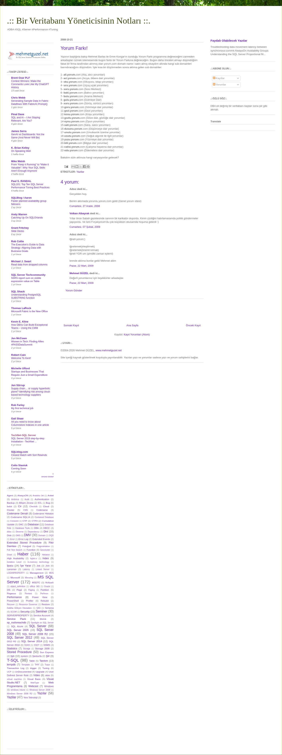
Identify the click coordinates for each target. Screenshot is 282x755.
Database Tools (22, 528)
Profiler (29, 600)
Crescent (14, 521)
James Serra (18, 131)
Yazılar (41, 693)
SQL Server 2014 (31, 641)
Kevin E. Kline (19, 321)
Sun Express (47, 652)
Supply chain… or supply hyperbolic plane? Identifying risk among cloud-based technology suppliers (30, 391)
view (47, 675)
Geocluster (45, 550)
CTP (24, 521)
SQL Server (37, 626)
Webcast (33, 686)
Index (45, 558)
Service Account (41, 615)
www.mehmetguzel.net (109, 350)
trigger (33, 668)
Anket (51, 495)
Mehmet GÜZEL (79, 273)
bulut (9, 506)
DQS (51, 535)
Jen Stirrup (18, 385)
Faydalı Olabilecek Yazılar (229, 40)
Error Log (23, 539)
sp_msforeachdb (16, 622)
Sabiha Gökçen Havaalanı (19, 608)
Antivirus (15, 499)
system (24, 656)
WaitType (34, 683)
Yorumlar (219, 84)
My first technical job (22, 408)
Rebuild (45, 600)
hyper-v (33, 558)
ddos (9, 532)
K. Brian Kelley (20, 147)
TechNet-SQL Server (23, 435)
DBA (36, 528)
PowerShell (13, 600)
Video (36, 675)
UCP (9, 672)
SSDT (36, 645)
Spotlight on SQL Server (42, 623)
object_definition (18, 586)
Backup (11, 502)
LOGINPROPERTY (16, 573)
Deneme (19, 532)
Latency (26, 569)
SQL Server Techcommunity (28, 274)
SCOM (14, 612)
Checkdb (33, 506)
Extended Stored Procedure (24, 542)
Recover (11, 604)
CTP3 (35, 521)
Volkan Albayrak (79, 213)
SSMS (46, 645)
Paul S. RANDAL (21, 181)
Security (25, 611)
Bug (48, 502)
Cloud (46, 506)
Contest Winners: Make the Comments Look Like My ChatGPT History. (30, 84)
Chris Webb (18, 97)
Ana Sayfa (132, 325)
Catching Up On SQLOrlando (27, 217)
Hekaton (46, 555)
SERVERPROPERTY (18, 615)
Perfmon (44, 593)
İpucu (10, 565)
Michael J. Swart (21, 261)
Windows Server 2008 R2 (19, 694)
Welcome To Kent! (21, 358)
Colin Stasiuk (19, 465)
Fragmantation (43, 546)
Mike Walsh (18, 161)
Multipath (49, 583)
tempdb (11, 664)
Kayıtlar (219, 78)
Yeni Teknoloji (30, 697)
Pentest (28, 593)
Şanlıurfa (37, 656)
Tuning (45, 668)
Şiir (48, 656)
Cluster (10, 510)
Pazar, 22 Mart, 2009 (82, 265)
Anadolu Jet (38, 496)
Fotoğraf (26, 546)
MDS (51, 573)
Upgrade (40, 671)
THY (37, 664)
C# (19, 506)
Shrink (43, 619)
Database (33, 524)
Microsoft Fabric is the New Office (29, 311)
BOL (40, 503)
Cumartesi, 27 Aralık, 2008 (85, 206)
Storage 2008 (42, 648)
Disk (9, 535)
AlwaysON (22, 495)
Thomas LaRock (21, 308)
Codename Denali (17, 513)
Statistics (12, 648)
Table (32, 660)
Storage (26, 649)
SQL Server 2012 (19, 637)
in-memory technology (38, 562)
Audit (27, 499)
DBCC (46, 528)
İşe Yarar (25, 565)
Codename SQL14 (20, 517)
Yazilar (80, 171)
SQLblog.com (19, 451)
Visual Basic (34, 679)
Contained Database (44, 517)
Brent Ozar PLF (20, 77)
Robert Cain (18, 354)
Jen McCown (19, 338)
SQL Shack (18, 291)
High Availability (15, 558)
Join (47, 565)
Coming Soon (18, 468)
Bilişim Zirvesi (26, 502)
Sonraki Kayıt (71, 325)
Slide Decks (17, 231)
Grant (9, 555)
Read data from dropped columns (29, 264)
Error (12, 539)
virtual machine (14, 679)
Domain (41, 535)
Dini (45, 531)
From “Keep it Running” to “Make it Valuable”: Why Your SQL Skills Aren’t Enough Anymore (30, 167)
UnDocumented (23, 671)
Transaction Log (15, 668)
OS (8, 589)
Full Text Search (14, 550)
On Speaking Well (21, 151)
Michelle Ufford (20, 368)
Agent (10, 495)
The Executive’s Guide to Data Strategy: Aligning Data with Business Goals (27, 247)
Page (19, 589)
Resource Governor (28, 604)
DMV (27, 535)
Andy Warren (19, 214)
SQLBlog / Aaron (21, 197)
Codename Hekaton (43, 513)
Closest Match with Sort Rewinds (29, 455)
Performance (14, 597)
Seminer (41, 611)
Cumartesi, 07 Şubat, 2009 (85, 226)
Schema (49, 608)
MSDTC (36, 582)
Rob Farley (17, 405)
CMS (25, 510)
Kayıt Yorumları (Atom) (137, 334)
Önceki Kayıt (193, 325)
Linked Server (42, 569)
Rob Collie (17, 241)
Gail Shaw (17, 418)
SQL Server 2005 (18, 630)
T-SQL (13, 660)
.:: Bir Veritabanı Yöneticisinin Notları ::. (78, 21)
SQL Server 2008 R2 (35, 634)
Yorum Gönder (74, 290)
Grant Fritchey (20, 227)
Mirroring (29, 578)
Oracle (47, 586)
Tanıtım (44, 660)
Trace (47, 665)
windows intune (18, 690)
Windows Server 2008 (39, 690)
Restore (46, 604)
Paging (31, 590)
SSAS (27, 645)
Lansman (11, 569)
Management (36, 572)
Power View (39, 597)
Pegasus (11, 593)
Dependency (33, 532)
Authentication (42, 499)
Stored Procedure (19, 652)
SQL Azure (17, 626)
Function (31, 549)
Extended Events (41, 539)
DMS (18, 535)
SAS (38, 608)
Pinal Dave (17, 114)
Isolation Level (14, 562)
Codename (42, 510)
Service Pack (16, 618)
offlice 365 (35, 586)
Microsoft (15, 577)
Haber (23, 554)
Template (25, 665)
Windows (49, 686)
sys (12, 656)
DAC (21, 524)
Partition (45, 589)
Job (38, 565)
